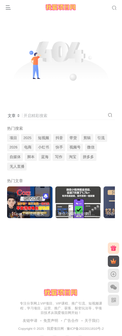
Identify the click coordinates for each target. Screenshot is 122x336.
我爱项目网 (55, 328)
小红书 (43, 147)
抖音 (59, 138)
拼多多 (88, 157)
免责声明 (50, 320)
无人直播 (17, 167)
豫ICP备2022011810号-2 (85, 328)
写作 (58, 157)
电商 (27, 147)
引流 (101, 138)
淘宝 (72, 157)
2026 (14, 147)
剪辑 (87, 138)
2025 (27, 138)
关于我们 (92, 320)
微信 (90, 147)
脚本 (31, 157)
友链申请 (30, 320)
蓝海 (45, 157)
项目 (13, 138)
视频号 (75, 147)
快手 (59, 147)
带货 (73, 138)
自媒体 (15, 157)
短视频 (43, 138)
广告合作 (71, 320)
